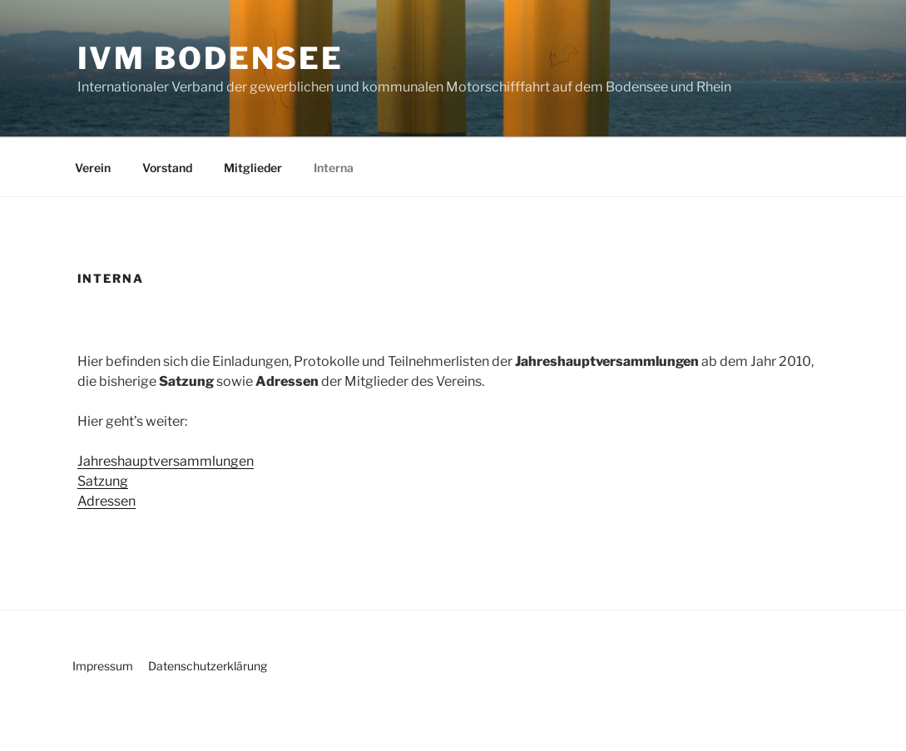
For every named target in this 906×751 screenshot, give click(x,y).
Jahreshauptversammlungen (165, 461)
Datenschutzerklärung (207, 666)
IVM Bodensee (210, 58)
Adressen (106, 501)
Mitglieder (253, 168)
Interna (334, 168)
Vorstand (167, 168)
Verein (93, 168)
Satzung (102, 481)
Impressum (102, 666)
